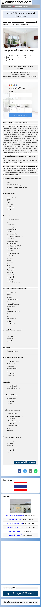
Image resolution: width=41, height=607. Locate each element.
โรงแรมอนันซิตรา (15, 531)
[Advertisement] (20, 562)
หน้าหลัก (5, 6)
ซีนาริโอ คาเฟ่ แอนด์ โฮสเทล (15, 516)
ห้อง (10, 106)
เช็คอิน (11, 91)
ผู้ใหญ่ (18, 106)
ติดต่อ (9, 6)
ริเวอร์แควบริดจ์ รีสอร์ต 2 (15, 523)
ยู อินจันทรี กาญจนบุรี (15, 535)
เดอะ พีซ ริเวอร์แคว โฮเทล (14, 527)
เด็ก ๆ (26, 106)
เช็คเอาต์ (11, 99)
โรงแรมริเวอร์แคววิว (14, 519)
